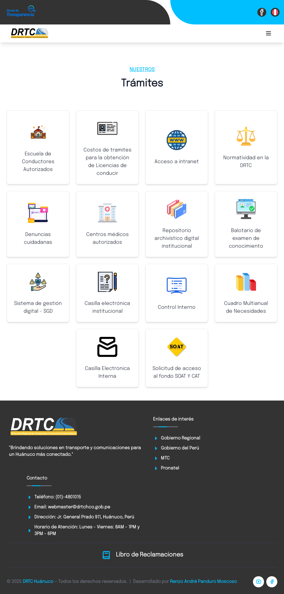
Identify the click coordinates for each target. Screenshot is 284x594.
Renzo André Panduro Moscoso (203, 581)
